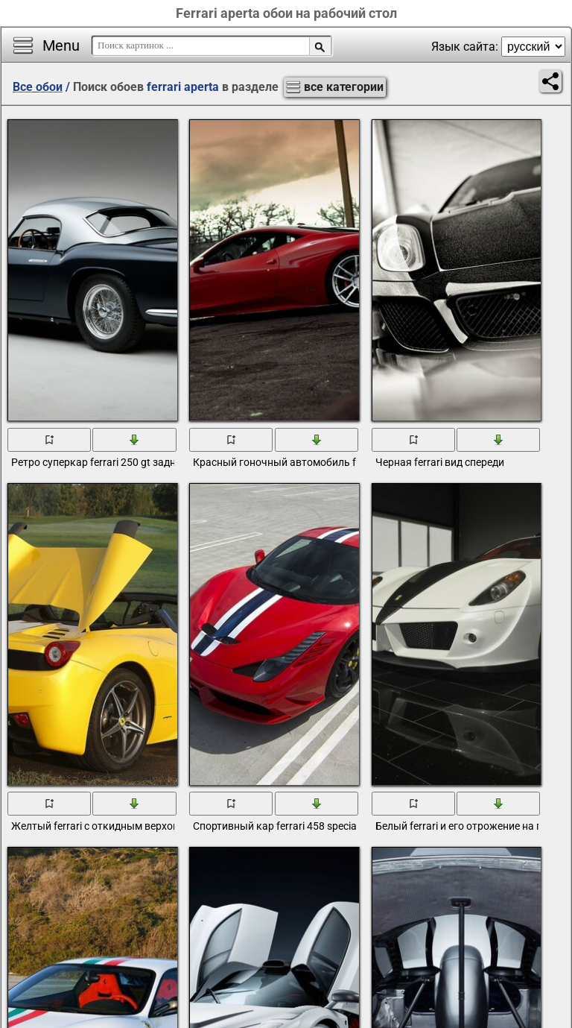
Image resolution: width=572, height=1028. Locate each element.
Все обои (38, 87)
